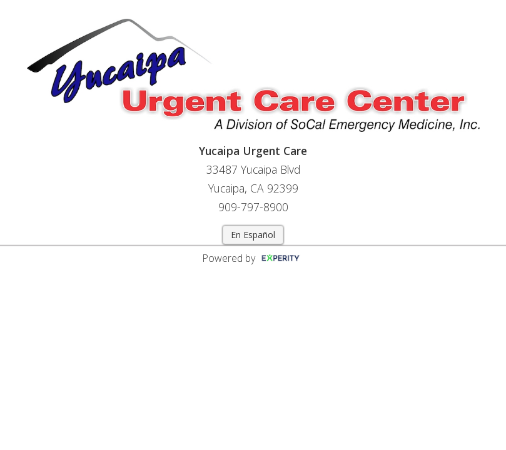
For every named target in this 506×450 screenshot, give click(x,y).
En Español (253, 235)
